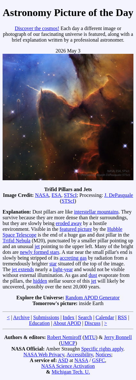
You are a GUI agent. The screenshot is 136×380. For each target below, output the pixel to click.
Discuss (93, 323)
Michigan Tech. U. (71, 372)
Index (68, 317)
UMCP (68, 343)
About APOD (67, 323)
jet (37, 246)
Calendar (105, 317)
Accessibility (79, 354)
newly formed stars (39, 252)
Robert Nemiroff (64, 337)
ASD (63, 360)
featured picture (76, 229)
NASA (42, 195)
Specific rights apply (102, 349)
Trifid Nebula (16, 240)
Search (85, 317)
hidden (40, 281)
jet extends (23, 269)
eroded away (69, 223)
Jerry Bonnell (118, 337)
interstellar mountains (96, 211)
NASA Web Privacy (43, 354)
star (53, 263)
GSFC (98, 360)
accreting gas (73, 258)
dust (93, 275)
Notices (103, 354)
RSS (122, 317)
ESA (56, 195)
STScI (70, 195)
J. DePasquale (118, 195)
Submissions (46, 317)
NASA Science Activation (68, 366)
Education (39, 323)
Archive (21, 317)
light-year (63, 269)
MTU (90, 337)
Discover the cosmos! (37, 28)
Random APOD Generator (92, 297)
